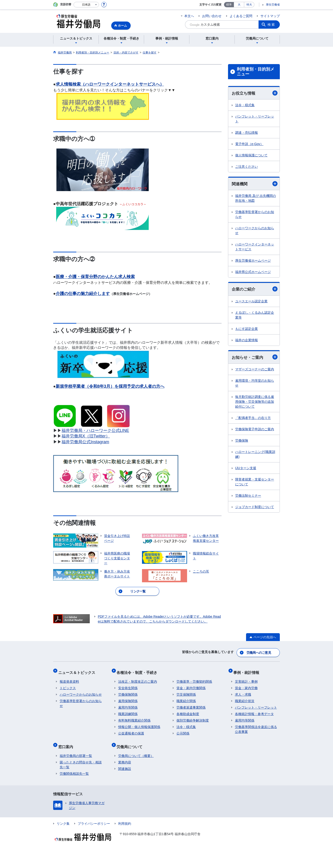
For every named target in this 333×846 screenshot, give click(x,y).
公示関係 (182, 729)
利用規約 (124, 816)
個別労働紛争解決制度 (192, 716)
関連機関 (255, 184)
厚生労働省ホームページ (253, 261)
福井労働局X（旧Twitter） (86, 436)
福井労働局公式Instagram (85, 442)
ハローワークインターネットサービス (254, 247)
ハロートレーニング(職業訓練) (255, 455)
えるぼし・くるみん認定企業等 (254, 315)
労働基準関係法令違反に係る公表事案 (256, 725)
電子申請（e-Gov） (249, 144)
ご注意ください (246, 167)
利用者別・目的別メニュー (255, 72)
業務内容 (124, 755)
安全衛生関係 (128, 684)
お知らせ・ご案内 (255, 358)
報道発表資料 (69, 677)
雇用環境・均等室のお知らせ (254, 384)
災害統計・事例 (246, 677)
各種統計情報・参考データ (254, 710)
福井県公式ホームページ (253, 272)
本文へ (189, 16)
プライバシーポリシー (94, 816)
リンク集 (63, 816)
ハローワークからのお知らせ (254, 231)
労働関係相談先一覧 (74, 766)
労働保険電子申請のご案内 (254, 430)
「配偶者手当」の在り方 (253, 419)
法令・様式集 (245, 105)
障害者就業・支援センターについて (254, 483)
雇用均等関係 (128, 703)
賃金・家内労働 (246, 684)
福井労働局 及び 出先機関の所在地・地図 (255, 199)
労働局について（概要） (136, 748)
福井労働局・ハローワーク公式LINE (95, 430)
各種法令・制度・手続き (138, 670)
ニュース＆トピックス (78, 670)
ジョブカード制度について (254, 508)
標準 (229, 4)
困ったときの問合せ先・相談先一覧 (81, 757)
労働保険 (241, 441)
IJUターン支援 (245, 469)
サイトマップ (270, 16)
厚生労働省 (273, 4)
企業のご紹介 (255, 289)
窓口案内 (67, 741)
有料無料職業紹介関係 (134, 716)
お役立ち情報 (255, 93)
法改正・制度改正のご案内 (137, 677)
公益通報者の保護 (131, 729)
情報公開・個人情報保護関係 (139, 723)
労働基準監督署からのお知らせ (254, 215)
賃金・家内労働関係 (191, 684)
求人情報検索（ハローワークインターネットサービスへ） (110, 84)
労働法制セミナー (248, 497)
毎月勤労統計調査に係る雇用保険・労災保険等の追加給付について (254, 402)
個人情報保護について (251, 155)
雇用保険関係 (128, 697)
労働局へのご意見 (259, 651)
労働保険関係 (128, 690)
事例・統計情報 (248, 670)
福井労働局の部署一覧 (76, 748)
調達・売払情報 (246, 133)
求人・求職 (243, 690)
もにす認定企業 (246, 329)
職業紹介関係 (186, 697)
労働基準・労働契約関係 (194, 677)
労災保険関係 (186, 690)
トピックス (68, 684)
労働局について (131, 741)
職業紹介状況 (244, 697)
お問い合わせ (212, 16)
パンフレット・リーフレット (254, 119)
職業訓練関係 (128, 710)
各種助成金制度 (187, 710)
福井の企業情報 (246, 341)
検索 (271, 24)
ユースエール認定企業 (251, 302)
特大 (249, 4)
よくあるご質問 (241, 16)
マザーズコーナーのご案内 (254, 370)
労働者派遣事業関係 (191, 703)
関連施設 (124, 761)
